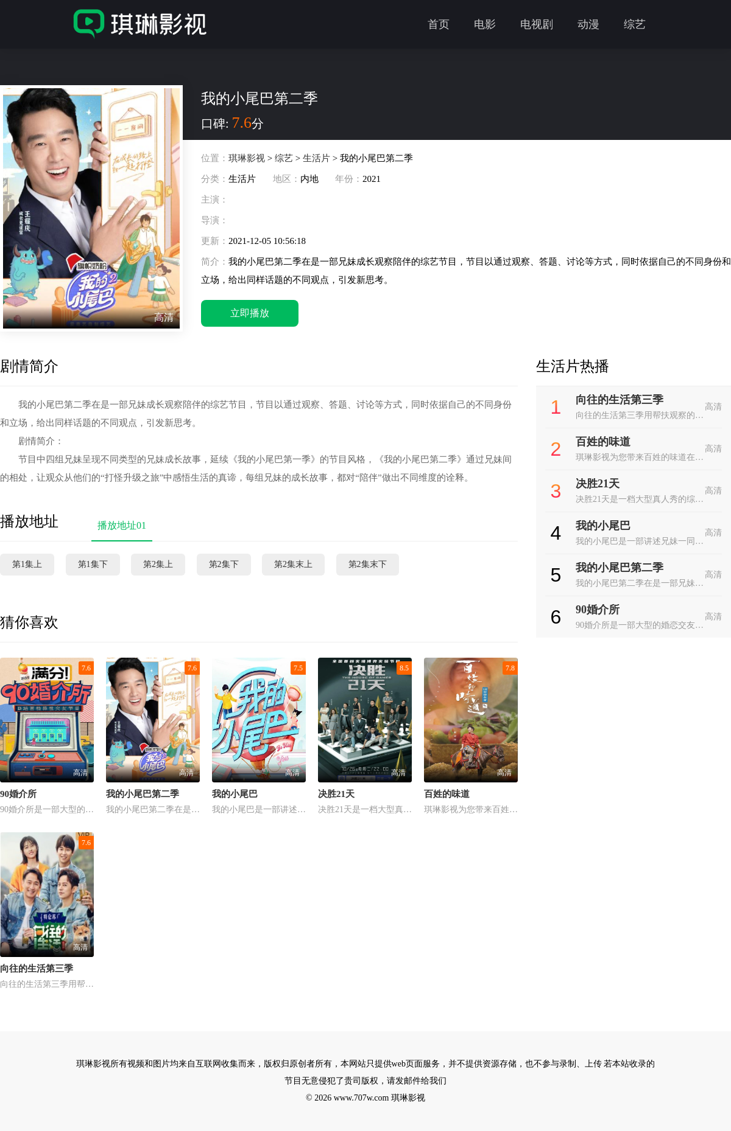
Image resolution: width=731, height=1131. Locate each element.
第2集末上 (293, 564)
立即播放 (249, 313)
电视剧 (536, 24)
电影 (485, 24)
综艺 (635, 24)
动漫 (588, 24)
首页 (439, 24)
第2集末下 (367, 564)
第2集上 (158, 564)
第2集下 (224, 564)
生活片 (316, 158)
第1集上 (27, 564)
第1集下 (93, 564)
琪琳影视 (246, 158)
